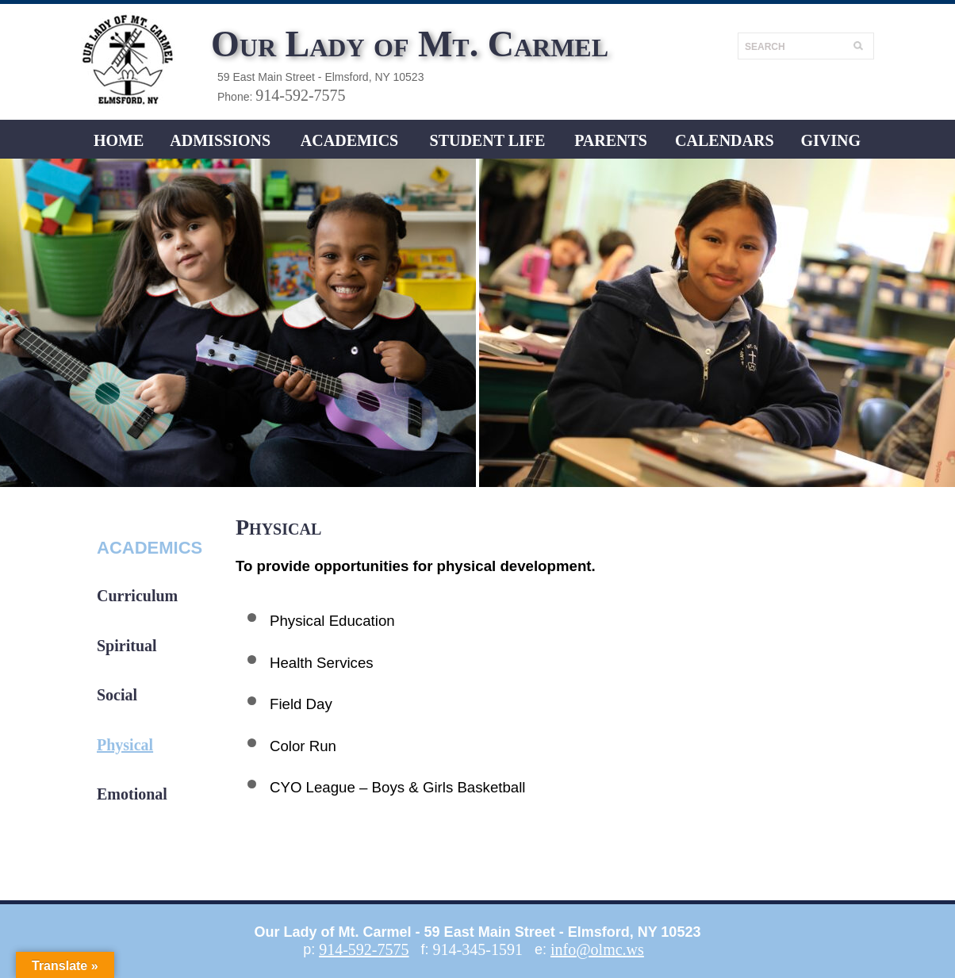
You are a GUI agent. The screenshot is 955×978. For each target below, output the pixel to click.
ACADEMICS (349, 140)
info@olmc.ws (597, 949)
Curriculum (137, 595)
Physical (125, 745)
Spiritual (127, 645)
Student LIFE (488, 140)
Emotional (132, 794)
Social (117, 695)
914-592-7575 (300, 95)
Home (119, 140)
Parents (610, 140)
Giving (830, 140)
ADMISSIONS (220, 140)
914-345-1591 (478, 949)
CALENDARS (724, 140)
